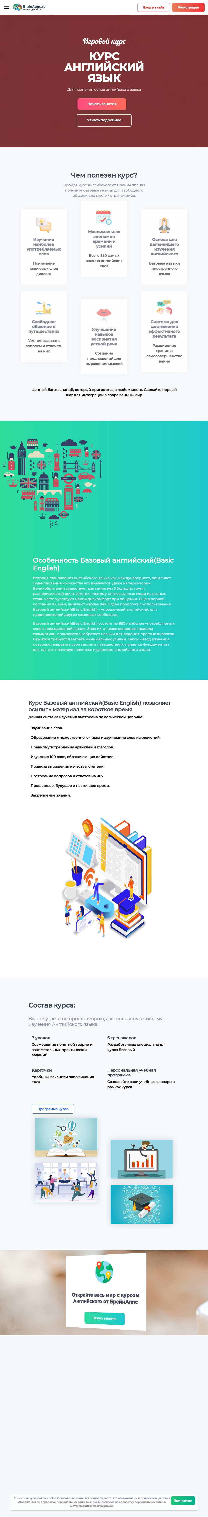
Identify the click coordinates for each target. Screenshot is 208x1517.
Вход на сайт (153, 7)
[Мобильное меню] (6, 7)
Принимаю (183, 1501)
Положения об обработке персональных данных (53, 1502)
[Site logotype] (29, 7)
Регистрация (188, 7)
